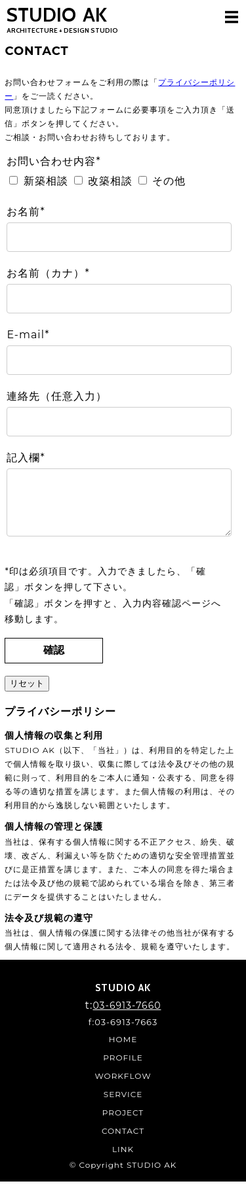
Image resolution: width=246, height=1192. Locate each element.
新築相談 (46, 181)
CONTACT (123, 1141)
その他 (169, 181)
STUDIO (62, 18)
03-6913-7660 (126, 1016)
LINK (123, 1160)
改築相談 (110, 181)
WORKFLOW (123, 1086)
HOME (123, 1050)
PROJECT (123, 1123)
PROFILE (123, 1068)
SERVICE (123, 1105)
